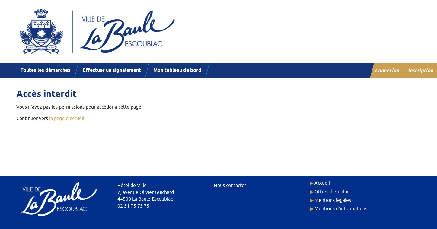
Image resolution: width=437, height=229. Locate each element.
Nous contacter (230, 186)
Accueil (322, 183)
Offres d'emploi (331, 192)
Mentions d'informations (340, 209)
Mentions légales (332, 200)
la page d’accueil (66, 119)
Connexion (387, 71)
